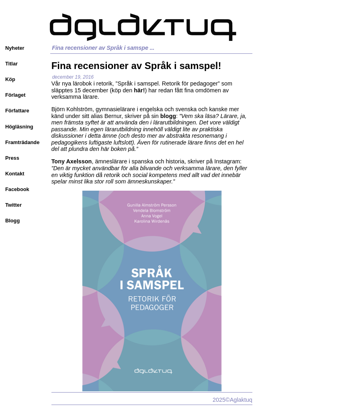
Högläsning (19, 127)
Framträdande (22, 142)
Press (12, 158)
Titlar (11, 64)
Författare (17, 111)
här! (139, 90)
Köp (10, 79)
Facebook (17, 189)
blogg (168, 116)
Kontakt (15, 174)
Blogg (12, 221)
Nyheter (15, 48)
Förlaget (15, 95)
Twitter (13, 205)
